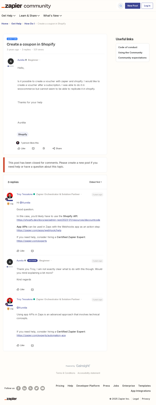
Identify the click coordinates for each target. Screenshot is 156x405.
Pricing (60, 385)
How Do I (29, 23)
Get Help (9, 15)
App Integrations (141, 390)
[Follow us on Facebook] (18, 388)
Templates (144, 385)
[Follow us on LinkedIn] (24, 388)
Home (5, 23)
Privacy (146, 398)
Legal (136, 398)
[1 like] (27, 142)
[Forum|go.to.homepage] (27, 6)
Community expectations (132, 57)
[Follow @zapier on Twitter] (36, 388)
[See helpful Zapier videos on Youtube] (42, 388)
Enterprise (128, 385)
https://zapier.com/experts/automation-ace (41, 335)
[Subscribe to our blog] (30, 388)
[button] (132, 6)
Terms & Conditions (65, 373)
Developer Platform (88, 385)
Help (70, 385)
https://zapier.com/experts (32, 240)
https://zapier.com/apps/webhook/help (39, 230)
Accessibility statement (89, 373)
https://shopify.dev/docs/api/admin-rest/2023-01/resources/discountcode (58, 219)
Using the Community (130, 52)
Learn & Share (29, 15)
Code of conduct (127, 47)
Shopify (22, 134)
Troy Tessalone (25, 194)
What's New (53, 15)
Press (106, 385)
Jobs (116, 385)
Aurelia (21, 59)
